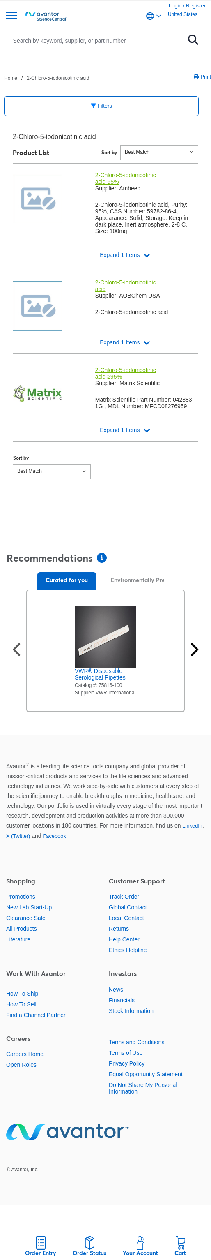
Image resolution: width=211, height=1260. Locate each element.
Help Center (124, 939)
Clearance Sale (26, 918)
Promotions (20, 896)
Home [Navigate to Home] (10, 78)
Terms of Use (125, 1053)
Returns (119, 928)
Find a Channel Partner (36, 1015)
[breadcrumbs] (46, 77)
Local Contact (126, 918)
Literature (18, 939)
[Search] (98, 40)
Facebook (54, 836)
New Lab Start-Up (29, 907)
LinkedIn (192, 826)
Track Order (124, 896)
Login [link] (175, 5)
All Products (21, 928)
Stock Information (131, 1011)
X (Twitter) (18, 836)
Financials (122, 1000)
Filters (101, 106)
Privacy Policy (126, 1063)
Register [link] (196, 5)
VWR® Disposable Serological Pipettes (100, 674)
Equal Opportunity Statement (146, 1074)
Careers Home (25, 1054)
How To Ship (22, 993)
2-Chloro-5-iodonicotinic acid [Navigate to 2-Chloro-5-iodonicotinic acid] (58, 78)
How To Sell (21, 1004)
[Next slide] (194, 650)
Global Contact (128, 907)
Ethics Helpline (128, 950)
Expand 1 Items (120, 255)
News (116, 989)
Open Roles (21, 1064)
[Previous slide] (16, 650)
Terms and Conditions (136, 1042)
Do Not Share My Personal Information (143, 1088)
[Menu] (11, 16)
